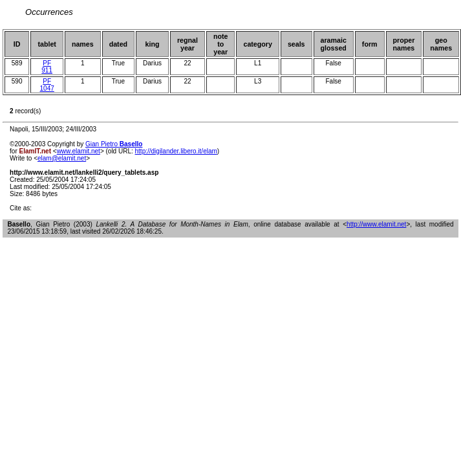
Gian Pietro (113, 144)
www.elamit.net (78, 151)
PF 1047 (47, 85)
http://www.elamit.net (376, 224)
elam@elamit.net (62, 158)
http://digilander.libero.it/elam (176, 151)
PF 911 (46, 67)
